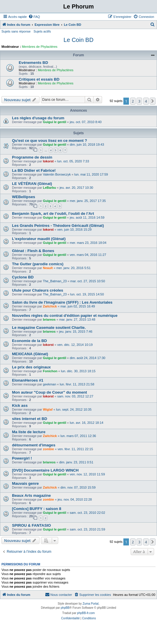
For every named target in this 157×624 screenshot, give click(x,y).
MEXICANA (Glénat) (30, 354)
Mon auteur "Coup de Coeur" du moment (49, 392)
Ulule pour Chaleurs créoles (37, 290)
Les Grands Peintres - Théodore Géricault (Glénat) (58, 225)
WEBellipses (23, 197)
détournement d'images (33, 445)
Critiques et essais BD (39, 79)
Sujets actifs (42, 31)
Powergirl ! (22, 458)
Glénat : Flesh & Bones (33, 251)
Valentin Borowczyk (57, 174)
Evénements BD (33, 62)
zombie (48, 449)
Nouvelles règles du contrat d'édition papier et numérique (65, 315)
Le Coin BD (78, 40)
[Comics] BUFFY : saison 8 (36, 508)
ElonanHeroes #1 (27, 380)
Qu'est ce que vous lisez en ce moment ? (49, 140)
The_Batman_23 (55, 281)
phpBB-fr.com (86, 613)
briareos (49, 319)
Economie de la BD (29, 341)
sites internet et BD (29, 418)
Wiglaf (48, 409)
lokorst (48, 161)
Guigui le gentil (54, 122)
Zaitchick (50, 306)
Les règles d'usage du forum (38, 118)
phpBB (65, 607)
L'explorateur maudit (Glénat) (38, 239)
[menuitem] (34, 16)
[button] (153, 101)
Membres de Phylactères (40, 46)
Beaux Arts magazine (31, 495)
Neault (48, 268)
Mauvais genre (25, 483)
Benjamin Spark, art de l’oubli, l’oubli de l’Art (53, 213)
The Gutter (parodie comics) (37, 264)
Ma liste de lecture (28, 432)
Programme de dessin (32, 157)
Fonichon (50, 371)
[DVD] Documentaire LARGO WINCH (45, 470)
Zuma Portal (90, 603)
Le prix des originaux (31, 367)
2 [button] (133, 101)
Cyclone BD (23, 277)
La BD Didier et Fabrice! (34, 170)
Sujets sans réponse (16, 31)
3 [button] (139, 101)
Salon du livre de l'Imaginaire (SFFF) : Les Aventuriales (62, 302)
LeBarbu (49, 187)
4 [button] (146, 101)
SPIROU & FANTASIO (31, 525)
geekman (49, 384)
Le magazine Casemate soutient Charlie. (49, 327)
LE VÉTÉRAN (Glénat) (32, 183)
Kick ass (20, 405)
